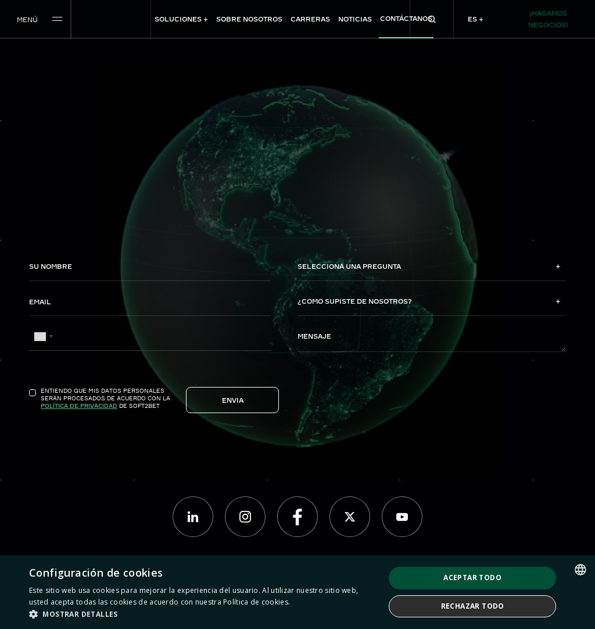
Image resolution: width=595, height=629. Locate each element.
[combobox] (43, 336)
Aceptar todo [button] (472, 577)
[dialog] (297, 592)
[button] (201, 614)
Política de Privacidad (79, 405)
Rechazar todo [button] (472, 606)
